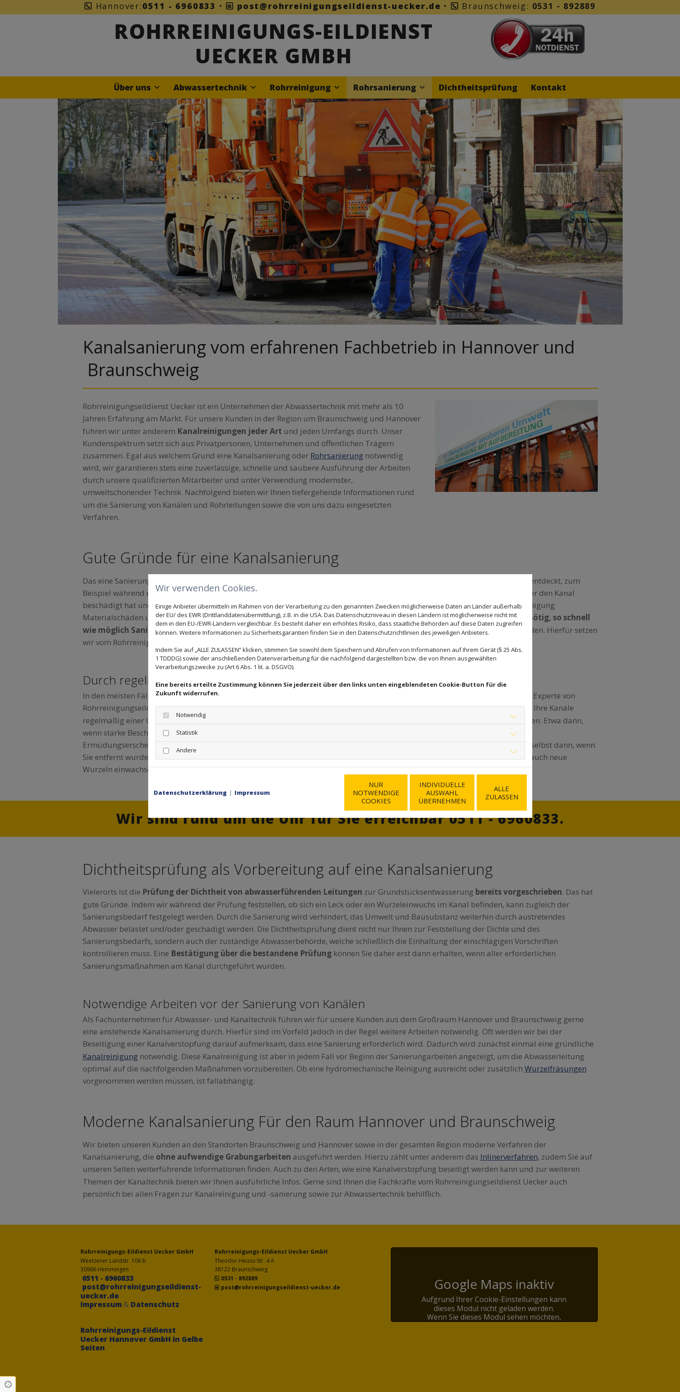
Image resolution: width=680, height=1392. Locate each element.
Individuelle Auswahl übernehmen (399, 797)
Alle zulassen (485, 797)
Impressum (252, 774)
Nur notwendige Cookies (313, 797)
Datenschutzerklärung (190, 774)
